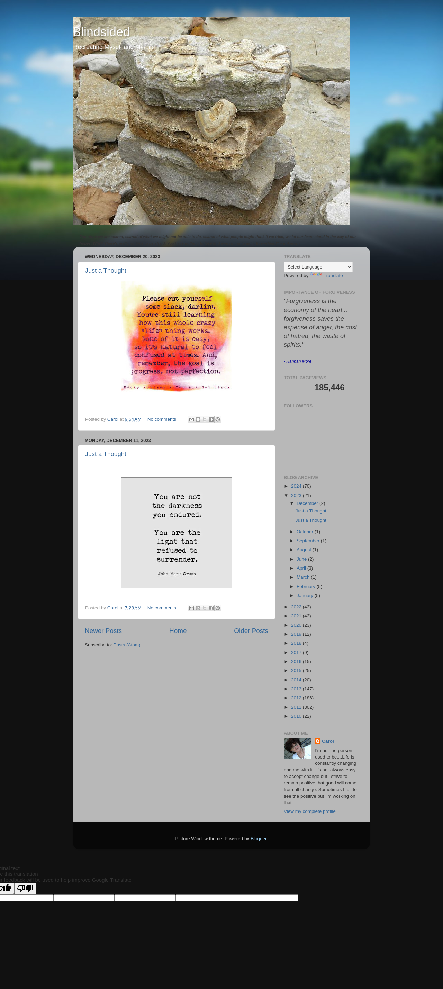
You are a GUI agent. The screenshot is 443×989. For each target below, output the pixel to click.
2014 (297, 679)
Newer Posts (103, 630)
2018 (297, 643)
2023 (297, 495)
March (304, 577)
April (302, 568)
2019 (297, 634)
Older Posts (251, 630)
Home (178, 630)
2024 (297, 486)
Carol (328, 741)
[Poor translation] (25, 888)
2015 (297, 670)
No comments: (163, 419)
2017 (297, 652)
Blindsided (101, 32)
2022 (297, 606)
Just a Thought (105, 270)
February (307, 586)
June (302, 559)
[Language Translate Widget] (318, 267)
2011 (297, 707)
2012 (297, 697)
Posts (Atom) (127, 644)
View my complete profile (310, 811)
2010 (297, 716)
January (306, 595)
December (308, 503)
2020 (297, 625)
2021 (297, 615)
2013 (297, 688)
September (309, 540)
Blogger (258, 838)
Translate (326, 275)
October (306, 531)
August (305, 549)
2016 (297, 661)
